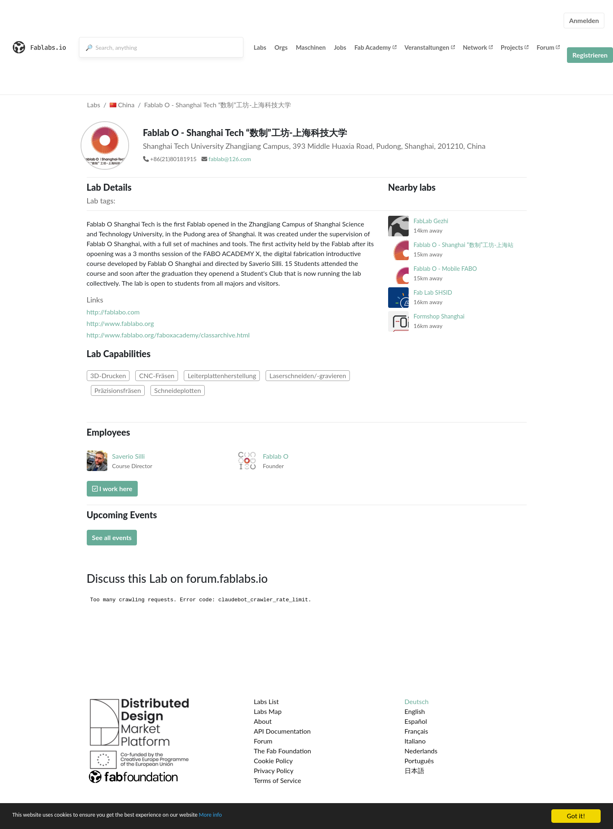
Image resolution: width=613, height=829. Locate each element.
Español (416, 721)
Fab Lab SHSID (433, 292)
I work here (112, 488)
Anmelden (584, 20)
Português (419, 760)
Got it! (576, 816)
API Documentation (282, 731)
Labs (260, 47)
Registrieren (590, 55)
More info (253, 816)
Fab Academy (375, 47)
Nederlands (421, 751)
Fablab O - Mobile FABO (445, 268)
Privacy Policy (274, 770)
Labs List (266, 701)
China (122, 105)
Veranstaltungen (430, 47)
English (415, 711)
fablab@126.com (229, 158)
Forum (548, 47)
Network (478, 47)
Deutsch (417, 701)
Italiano (415, 741)
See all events (112, 537)
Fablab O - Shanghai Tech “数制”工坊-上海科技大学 (217, 105)
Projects (514, 47)
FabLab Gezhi (431, 220)
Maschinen (311, 47)
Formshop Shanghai (439, 316)
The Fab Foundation (282, 751)
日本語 (414, 770)
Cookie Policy (273, 760)
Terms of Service (277, 780)
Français (416, 731)
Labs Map (268, 711)
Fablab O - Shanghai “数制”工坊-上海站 (464, 244)
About (263, 721)
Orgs (281, 47)
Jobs (340, 47)
